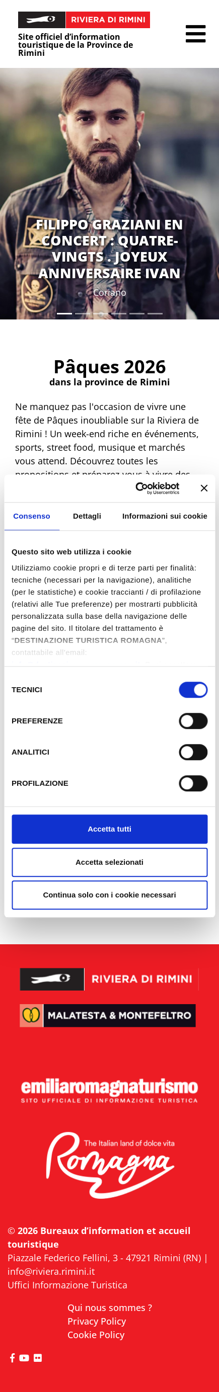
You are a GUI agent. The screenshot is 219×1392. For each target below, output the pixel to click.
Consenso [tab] (31, 516)
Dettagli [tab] (87, 516)
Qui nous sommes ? (109, 1307)
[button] (195, 34)
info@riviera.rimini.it (51, 1271)
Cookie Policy (95, 1335)
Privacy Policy (96, 1321)
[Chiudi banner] (203, 488)
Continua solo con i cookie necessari (109, 894)
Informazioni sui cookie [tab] (164, 516)
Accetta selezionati (109, 862)
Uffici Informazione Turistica (67, 1285)
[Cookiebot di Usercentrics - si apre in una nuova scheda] (137, 488)
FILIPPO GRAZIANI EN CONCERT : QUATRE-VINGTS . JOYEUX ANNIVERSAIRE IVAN (109, 248)
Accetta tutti (109, 829)
